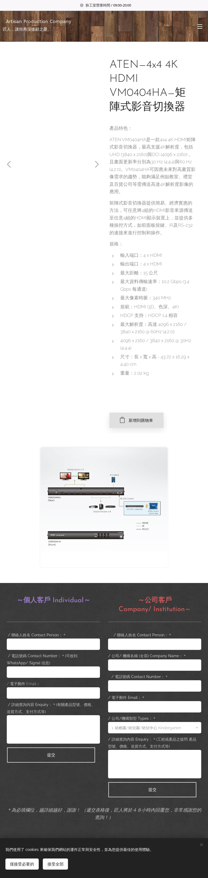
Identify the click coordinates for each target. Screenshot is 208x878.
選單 (199, 26)
